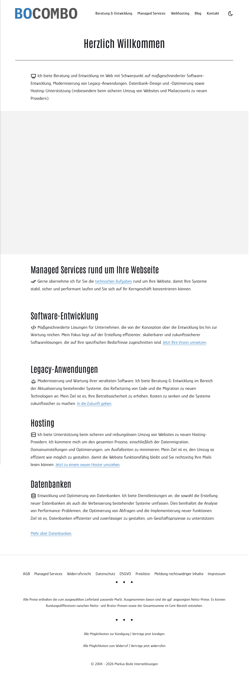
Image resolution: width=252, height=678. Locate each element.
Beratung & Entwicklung (113, 13)
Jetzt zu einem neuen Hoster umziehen (89, 464)
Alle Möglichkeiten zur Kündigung (106, 633)
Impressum (218, 573)
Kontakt (213, 13)
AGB (24, 573)
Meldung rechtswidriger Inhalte (179, 573)
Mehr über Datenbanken (52, 532)
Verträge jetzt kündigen (148, 633)
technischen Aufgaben (114, 281)
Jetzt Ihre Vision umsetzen (185, 342)
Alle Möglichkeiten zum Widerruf (105, 645)
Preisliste (142, 573)
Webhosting (180, 13)
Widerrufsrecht (78, 573)
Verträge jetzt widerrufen (148, 645)
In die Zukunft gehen (95, 403)
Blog (198, 13)
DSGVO (125, 573)
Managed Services (151, 13)
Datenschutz (105, 573)
